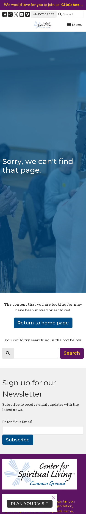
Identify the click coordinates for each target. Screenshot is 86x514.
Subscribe (18, 440)
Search (72, 353)
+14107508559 (43, 14)
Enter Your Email (17, 422)
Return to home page (43, 323)
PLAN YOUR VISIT (29, 503)
